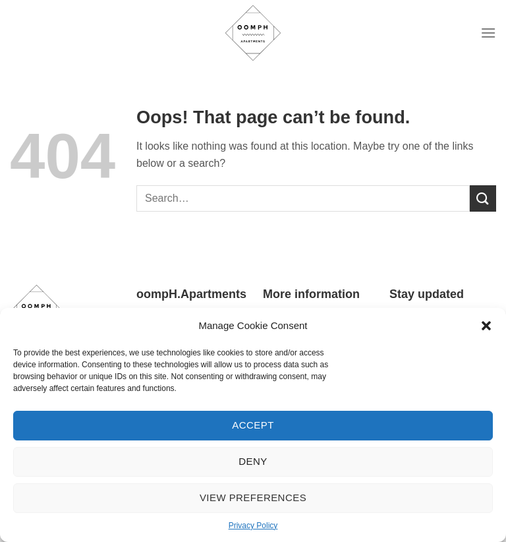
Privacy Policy (253, 525)
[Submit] (483, 198)
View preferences (253, 497)
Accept (253, 425)
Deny (253, 461)
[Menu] (488, 32)
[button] (486, 325)
